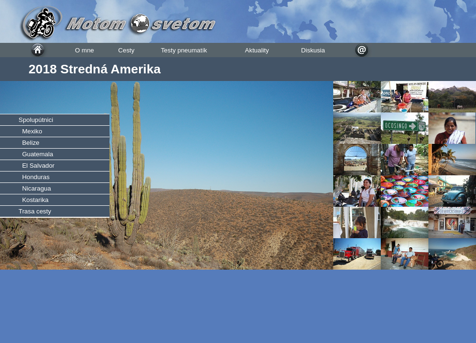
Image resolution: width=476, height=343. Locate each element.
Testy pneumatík (184, 50)
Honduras (34, 177)
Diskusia (313, 50)
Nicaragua (35, 188)
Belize (29, 142)
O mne (84, 50)
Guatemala (36, 154)
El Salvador (37, 165)
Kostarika (34, 199)
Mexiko (30, 131)
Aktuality (257, 50)
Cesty (126, 50)
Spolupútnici (36, 119)
